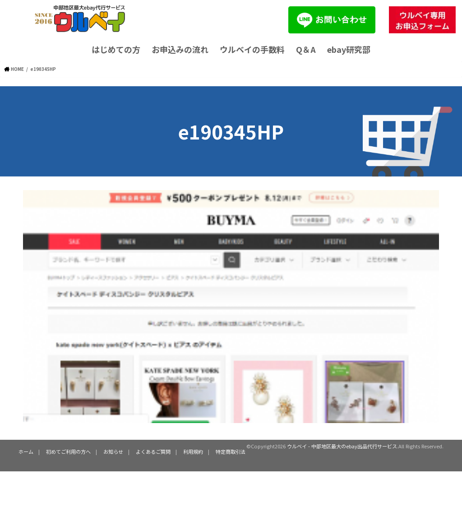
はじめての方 (116, 49)
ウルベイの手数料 (252, 49)
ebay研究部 (348, 49)
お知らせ (113, 451)
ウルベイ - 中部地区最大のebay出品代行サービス (342, 446)
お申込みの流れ (180, 49)
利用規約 (193, 451)
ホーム (25, 451)
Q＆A (306, 49)
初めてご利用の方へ (68, 451)
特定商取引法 (230, 451)
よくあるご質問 (153, 451)
